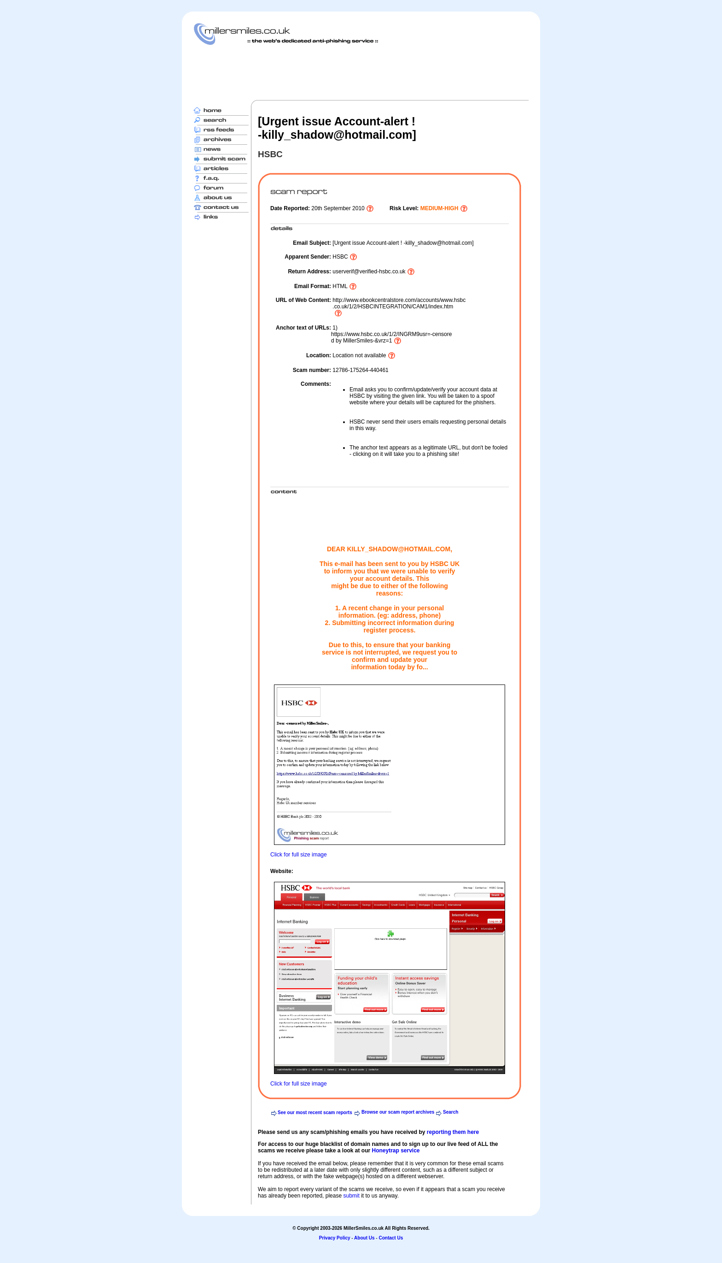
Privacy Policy (334, 1237)
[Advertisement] (361, 72)
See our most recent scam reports (315, 1112)
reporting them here (453, 1132)
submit (351, 1195)
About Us (364, 1237)
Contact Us (390, 1237)
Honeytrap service (395, 1150)
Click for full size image (298, 854)
